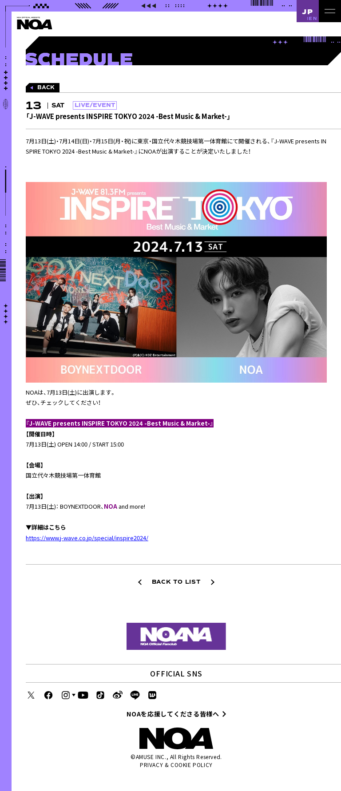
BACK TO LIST (176, 581)
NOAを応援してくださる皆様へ (173, 713)
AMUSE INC (150, 756)
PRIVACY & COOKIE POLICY (176, 764)
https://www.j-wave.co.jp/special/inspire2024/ (87, 538)
